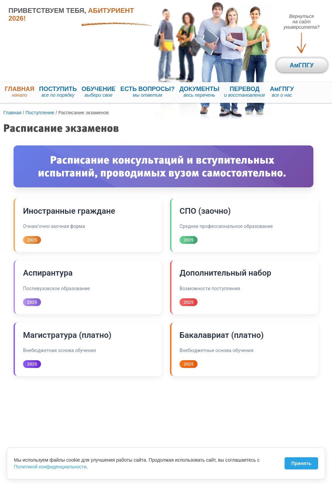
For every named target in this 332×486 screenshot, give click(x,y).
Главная (12, 112)
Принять (301, 463)
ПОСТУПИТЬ (58, 92)
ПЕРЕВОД (244, 92)
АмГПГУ (282, 92)
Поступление (39, 112)
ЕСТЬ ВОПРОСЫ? (147, 92)
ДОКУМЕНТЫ (200, 92)
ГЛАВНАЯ (19, 92)
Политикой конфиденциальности (50, 466)
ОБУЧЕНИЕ (99, 92)
